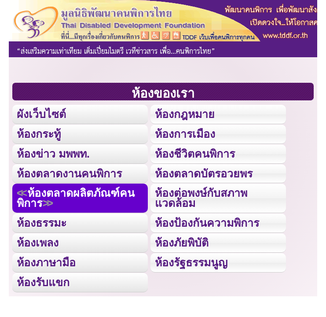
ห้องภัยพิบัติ (182, 242)
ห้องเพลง (38, 242)
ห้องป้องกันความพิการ (207, 223)
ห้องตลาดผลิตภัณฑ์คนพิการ (76, 198)
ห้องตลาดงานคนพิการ (69, 173)
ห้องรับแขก (43, 282)
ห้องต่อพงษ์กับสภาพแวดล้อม (201, 198)
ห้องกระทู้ (39, 134)
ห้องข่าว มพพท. (53, 153)
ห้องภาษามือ (46, 262)
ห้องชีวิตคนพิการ (195, 153)
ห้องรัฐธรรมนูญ (191, 262)
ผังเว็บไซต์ (41, 114)
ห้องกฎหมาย (185, 114)
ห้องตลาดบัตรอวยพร (204, 173)
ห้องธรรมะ (41, 223)
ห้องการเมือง (185, 134)
